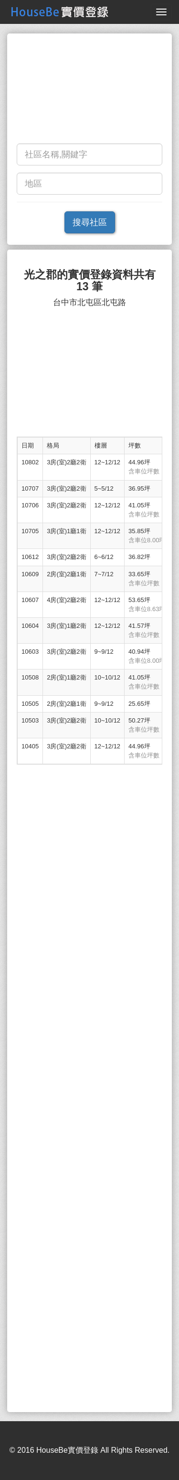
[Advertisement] (89, 91)
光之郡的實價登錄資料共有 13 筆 (90, 281)
